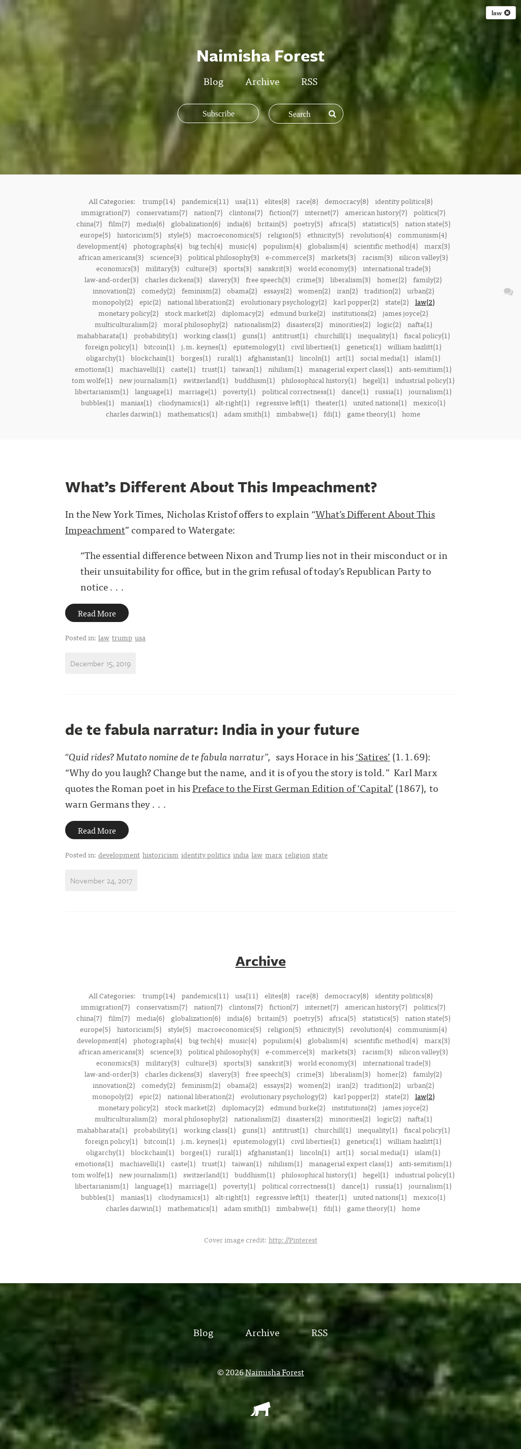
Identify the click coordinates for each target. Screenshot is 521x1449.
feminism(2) (201, 290)
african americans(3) (110, 256)
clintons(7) (246, 212)
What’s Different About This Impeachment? (221, 486)
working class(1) (210, 335)
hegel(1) (375, 380)
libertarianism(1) (101, 391)
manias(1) (136, 402)
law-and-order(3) (111, 279)
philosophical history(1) (318, 380)
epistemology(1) (258, 346)
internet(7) (321, 212)
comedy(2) (158, 290)
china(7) (89, 223)
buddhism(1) (255, 380)
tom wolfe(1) (92, 380)
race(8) (307, 200)
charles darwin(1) (133, 413)
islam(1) (427, 357)
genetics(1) (363, 346)
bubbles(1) (97, 402)
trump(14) (158, 200)
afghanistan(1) (270, 357)
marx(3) (437, 245)
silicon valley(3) (423, 256)
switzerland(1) (205, 380)
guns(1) (254, 335)
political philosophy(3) (223, 256)
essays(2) (278, 290)
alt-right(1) (232, 402)
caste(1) (183, 368)
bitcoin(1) (159, 346)
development (119, 854)
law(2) (425, 301)
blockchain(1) (152, 357)
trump (122, 637)
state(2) (397, 301)
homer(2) (392, 279)
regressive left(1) (282, 402)
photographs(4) (157, 245)
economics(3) (117, 268)
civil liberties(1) (315, 346)
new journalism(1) (148, 380)
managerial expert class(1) (350, 368)
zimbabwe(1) (296, 413)
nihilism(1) (285, 368)
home (411, 413)
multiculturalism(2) (126, 324)
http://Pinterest (293, 1239)
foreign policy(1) (111, 346)
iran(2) (347, 290)
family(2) (427, 279)
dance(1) (354, 391)
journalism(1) (430, 391)
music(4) (242, 245)
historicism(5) (139, 234)
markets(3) (338, 256)
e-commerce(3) (290, 256)
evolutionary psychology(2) (284, 301)
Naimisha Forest (274, 1371)
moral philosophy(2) (195, 324)
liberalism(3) (350, 279)
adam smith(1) (247, 413)
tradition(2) (382, 290)
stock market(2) (190, 312)
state (320, 854)
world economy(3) (327, 268)
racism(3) (377, 256)
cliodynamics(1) (183, 402)
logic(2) (389, 324)
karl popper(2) (356, 301)
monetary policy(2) (128, 312)
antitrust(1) (290, 335)
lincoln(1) (315, 357)
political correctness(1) (298, 391)
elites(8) (277, 200)
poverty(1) (239, 391)
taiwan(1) (247, 368)
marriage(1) (197, 391)
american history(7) (376, 212)
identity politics (205, 854)
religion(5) (284, 234)
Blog (213, 80)
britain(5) (272, 223)
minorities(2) (349, 324)
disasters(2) (304, 324)
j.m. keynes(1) (203, 346)
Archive (262, 80)
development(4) (102, 245)
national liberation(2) (200, 301)
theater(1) (330, 402)
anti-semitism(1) (425, 368)
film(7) (119, 223)
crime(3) (310, 279)
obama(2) (242, 290)
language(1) (153, 391)
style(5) (179, 234)
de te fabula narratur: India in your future (212, 729)
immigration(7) (105, 212)
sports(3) (237, 268)
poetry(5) (308, 223)
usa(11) (246, 200)
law (500, 13)
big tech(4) (205, 245)
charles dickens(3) (173, 279)
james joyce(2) (405, 312)
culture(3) (201, 268)
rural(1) (229, 357)
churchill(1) (332, 335)
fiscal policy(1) (427, 335)
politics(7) (429, 212)
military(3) (162, 268)
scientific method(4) (386, 245)
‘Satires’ (373, 756)
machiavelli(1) (142, 368)
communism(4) (422, 234)
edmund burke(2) (297, 312)
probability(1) (155, 335)
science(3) (166, 256)
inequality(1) (377, 335)
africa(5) (342, 223)
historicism (160, 854)
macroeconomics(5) (229, 234)
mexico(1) (429, 402)
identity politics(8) (403, 200)
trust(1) (213, 368)
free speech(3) (268, 279)
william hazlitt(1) (414, 346)
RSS (309, 80)
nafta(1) (420, 324)
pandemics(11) (205, 200)
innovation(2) (114, 290)
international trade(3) (396, 268)
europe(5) (95, 234)
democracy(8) (346, 200)
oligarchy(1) (105, 357)
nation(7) (208, 212)
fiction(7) (283, 212)
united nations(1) (380, 402)
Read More (97, 612)
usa (140, 637)
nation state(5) (427, 223)
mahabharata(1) (102, 335)
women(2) (314, 290)
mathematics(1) (192, 413)
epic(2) (150, 301)
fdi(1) (332, 413)
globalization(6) (195, 223)
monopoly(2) (112, 301)
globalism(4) (328, 245)
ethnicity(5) (325, 234)
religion (297, 854)
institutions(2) (354, 312)
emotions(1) (94, 368)
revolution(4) (370, 234)
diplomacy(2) (243, 312)
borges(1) (196, 357)
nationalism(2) (257, 324)
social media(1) (384, 357)
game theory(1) (371, 413)
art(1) (345, 357)
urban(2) (420, 290)
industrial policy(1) (424, 380)
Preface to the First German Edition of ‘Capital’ (292, 787)
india (241, 854)
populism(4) (282, 245)
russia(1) (388, 391)
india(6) (239, 223)
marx (273, 854)
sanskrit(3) (275, 268)
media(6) (150, 223)
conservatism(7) (161, 212)
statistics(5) (380, 223)
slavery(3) (224, 279)
